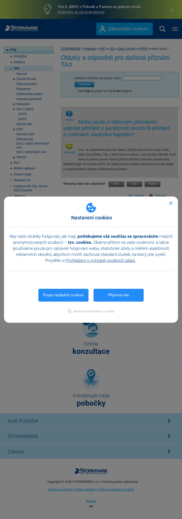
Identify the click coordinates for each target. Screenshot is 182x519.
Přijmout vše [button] (118, 295)
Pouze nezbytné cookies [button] (63, 295)
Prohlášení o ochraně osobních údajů (101, 260)
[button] (91, 311)
